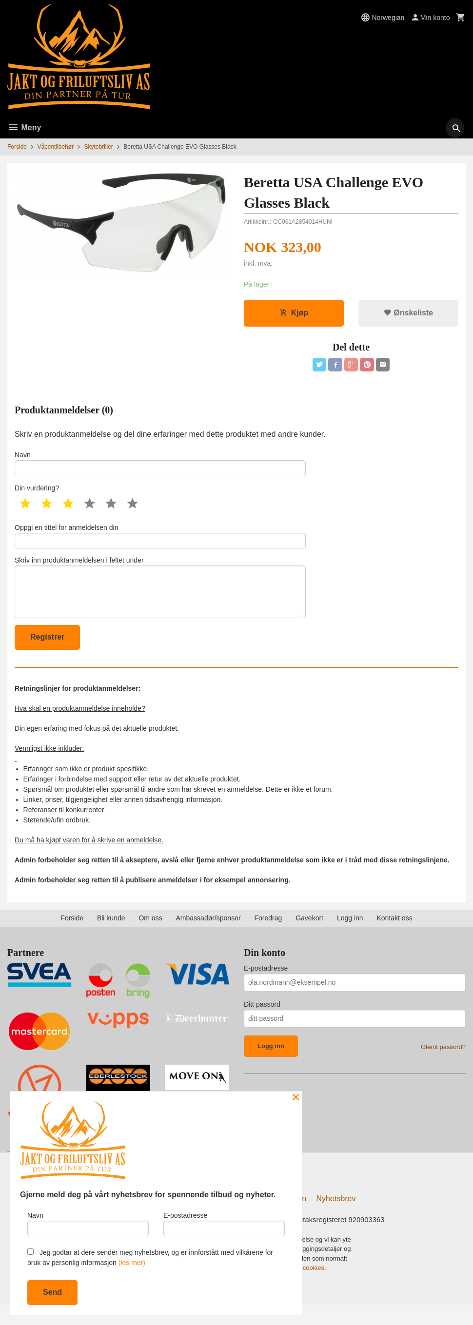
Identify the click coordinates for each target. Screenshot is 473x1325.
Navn (160, 467)
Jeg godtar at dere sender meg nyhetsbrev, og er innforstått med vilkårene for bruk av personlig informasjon (150, 1257)
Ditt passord (262, 1022)
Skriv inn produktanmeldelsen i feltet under (160, 600)
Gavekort (309, 935)
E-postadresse (266, 986)
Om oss (150, 935)
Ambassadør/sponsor (208, 935)
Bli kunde (111, 935)
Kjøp (294, 314)
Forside (17, 146)
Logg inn (350, 935)
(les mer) (131, 1263)
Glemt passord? (443, 1064)
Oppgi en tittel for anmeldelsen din (160, 543)
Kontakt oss (395, 935)
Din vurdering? (37, 494)
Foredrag (268, 935)
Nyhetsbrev (336, 1218)
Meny (24, 127)
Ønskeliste (408, 314)
